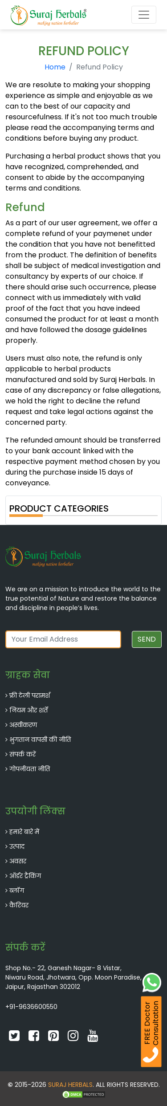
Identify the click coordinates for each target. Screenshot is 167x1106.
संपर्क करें (22, 754)
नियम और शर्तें (28, 710)
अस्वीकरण (23, 724)
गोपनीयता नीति (29, 768)
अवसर (17, 861)
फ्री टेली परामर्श (29, 695)
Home (55, 67)
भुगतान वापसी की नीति (40, 739)
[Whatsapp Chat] (152, 981)
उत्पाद (16, 846)
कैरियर (19, 905)
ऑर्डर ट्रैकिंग (25, 875)
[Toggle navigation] (143, 15)
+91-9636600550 (31, 1006)
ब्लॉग (16, 890)
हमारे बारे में (24, 831)
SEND (147, 639)
